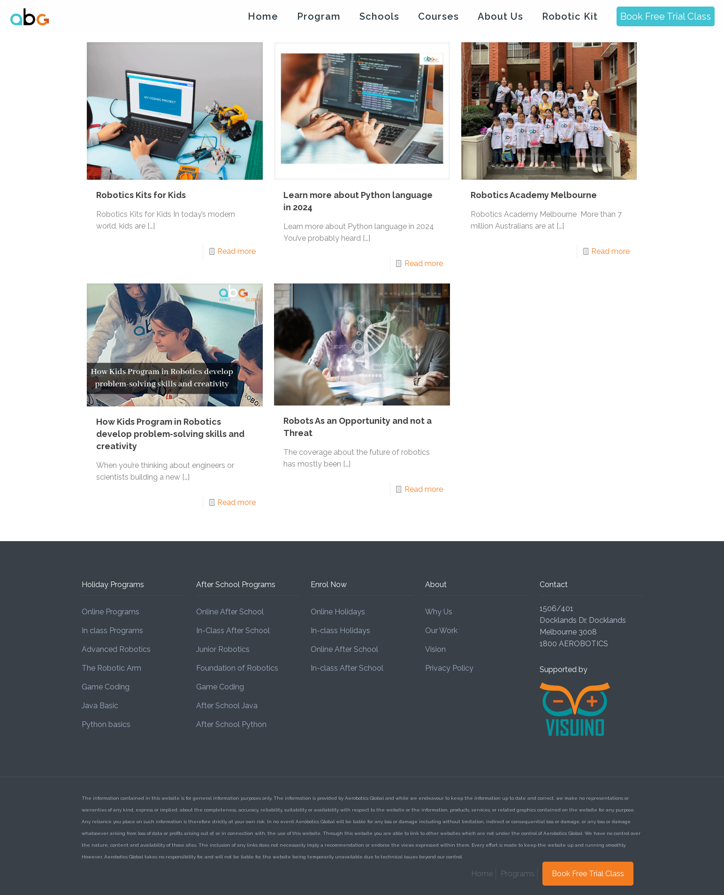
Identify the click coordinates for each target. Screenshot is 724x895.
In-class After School (347, 668)
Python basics (106, 724)
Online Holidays (338, 611)
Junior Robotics (223, 649)
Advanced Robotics (116, 649)
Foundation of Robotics (237, 668)
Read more (236, 251)
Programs (517, 873)
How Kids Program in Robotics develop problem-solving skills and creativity (170, 434)
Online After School (230, 611)
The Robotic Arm (111, 668)
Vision (435, 649)
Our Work (441, 630)
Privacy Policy (449, 668)
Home (482, 873)
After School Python (231, 724)
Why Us (438, 611)
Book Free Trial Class (665, 16)
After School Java (227, 705)
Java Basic (100, 705)
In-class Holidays (340, 630)
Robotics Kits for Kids (141, 195)
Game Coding (106, 686)
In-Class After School (233, 630)
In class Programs (112, 630)
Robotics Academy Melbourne (534, 195)
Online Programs (110, 611)
